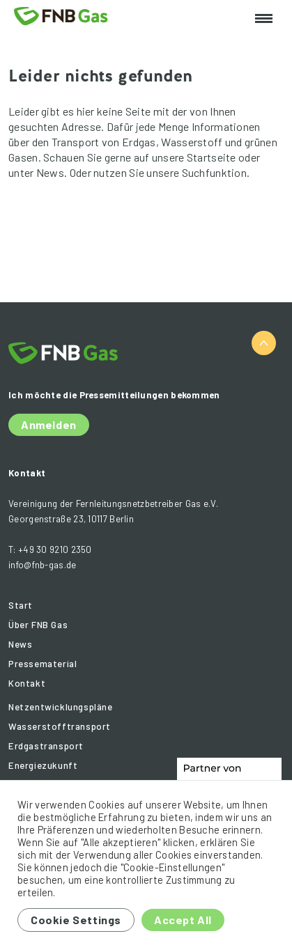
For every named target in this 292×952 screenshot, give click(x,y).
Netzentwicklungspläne (60, 706)
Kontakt (26, 683)
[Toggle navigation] (264, 19)
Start (20, 605)
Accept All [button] (183, 919)
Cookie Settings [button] (76, 919)
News (20, 644)
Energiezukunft (42, 765)
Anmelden (49, 424)
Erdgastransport (46, 745)
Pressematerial (42, 663)
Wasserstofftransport (59, 726)
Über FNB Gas (38, 624)
